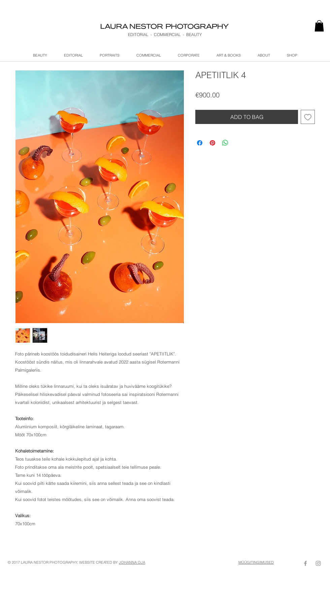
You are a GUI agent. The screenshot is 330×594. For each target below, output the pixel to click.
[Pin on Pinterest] (212, 143)
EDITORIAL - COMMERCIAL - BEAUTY (165, 34)
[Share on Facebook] (200, 143)
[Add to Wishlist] (308, 117)
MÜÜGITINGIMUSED (256, 562)
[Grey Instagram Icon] (318, 563)
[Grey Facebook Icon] (305, 563)
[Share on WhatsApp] (225, 143)
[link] (319, 25)
